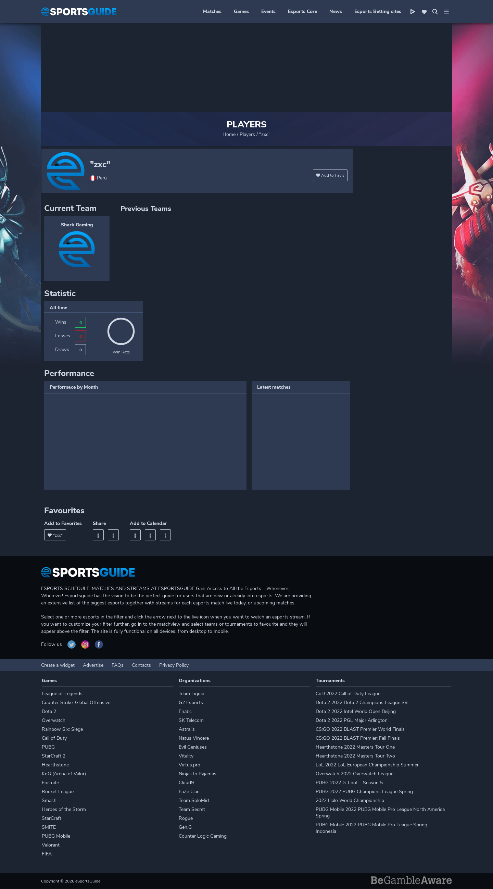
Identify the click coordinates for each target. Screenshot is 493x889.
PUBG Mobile (56, 836)
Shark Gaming (77, 225)
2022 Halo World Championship (350, 800)
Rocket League (58, 791)
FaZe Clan (189, 791)
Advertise (93, 665)
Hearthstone (55, 765)
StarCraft (51, 818)
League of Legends (62, 693)
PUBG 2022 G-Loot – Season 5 (349, 782)
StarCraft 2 (53, 756)
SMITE (49, 827)
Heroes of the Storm (64, 809)
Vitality (186, 756)
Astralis (187, 729)
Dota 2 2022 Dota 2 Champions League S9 (361, 702)
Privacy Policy (174, 665)
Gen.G (185, 827)
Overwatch (53, 720)
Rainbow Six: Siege (62, 729)
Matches (212, 11)
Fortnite (50, 782)
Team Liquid (191, 693)
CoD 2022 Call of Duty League (348, 693)
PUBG (48, 747)
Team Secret (192, 809)
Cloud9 (186, 782)
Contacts (141, 665)
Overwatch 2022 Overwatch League (354, 774)
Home (229, 134)
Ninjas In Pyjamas (197, 774)
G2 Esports (191, 702)
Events (268, 11)
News (335, 11)
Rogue (186, 818)
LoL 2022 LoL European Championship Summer (367, 765)
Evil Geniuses (193, 747)
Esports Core (302, 11)
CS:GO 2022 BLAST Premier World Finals (360, 729)
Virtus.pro (189, 765)
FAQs (118, 665)
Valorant (51, 845)
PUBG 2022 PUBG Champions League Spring (364, 791)
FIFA (47, 854)
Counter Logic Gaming (203, 836)
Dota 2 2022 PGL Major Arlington (352, 720)
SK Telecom (191, 720)
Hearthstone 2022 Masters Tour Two (355, 756)
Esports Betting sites (377, 11)
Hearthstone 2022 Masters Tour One (355, 747)
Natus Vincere (194, 738)
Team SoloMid (194, 800)
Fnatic (185, 711)
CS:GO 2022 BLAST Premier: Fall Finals (358, 738)
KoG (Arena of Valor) (64, 774)
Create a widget (58, 665)
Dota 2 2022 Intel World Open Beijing (356, 711)
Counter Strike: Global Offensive (76, 702)
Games (241, 11)
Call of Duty (54, 738)
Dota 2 (49, 711)
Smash (49, 800)
